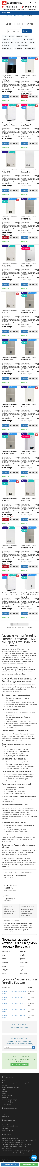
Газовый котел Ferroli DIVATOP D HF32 (9, 359)
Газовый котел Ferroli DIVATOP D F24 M (9, 453)
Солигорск (23, 973)
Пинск (22, 966)
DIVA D (23, 39)
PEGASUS (30, 39)
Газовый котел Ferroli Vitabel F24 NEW (28, 453)
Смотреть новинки (19, 1065)
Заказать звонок (10, 1165)
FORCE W (31, 42)
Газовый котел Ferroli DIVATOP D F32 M (28, 547)
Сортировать (13, 31)
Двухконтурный (23, 45)
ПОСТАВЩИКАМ (6, 1104)
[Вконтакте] (14, 1161)
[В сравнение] (17, 96)
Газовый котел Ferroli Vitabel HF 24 (28, 500)
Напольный (18, 48)
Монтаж (4, 1081)
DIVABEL (11, 36)
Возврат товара (6, 1114)
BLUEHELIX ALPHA (7, 42)
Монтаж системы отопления (10, 1087)
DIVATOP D (16, 39)
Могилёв (5, 962)
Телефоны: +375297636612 (10, 1138)
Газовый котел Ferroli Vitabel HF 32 (9, 265)
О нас (3, 1089)
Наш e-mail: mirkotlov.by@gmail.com (12, 1142)
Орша (4, 966)
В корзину (5, 97)
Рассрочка (5, 1098)
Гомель (4, 959)
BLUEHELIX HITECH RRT (9, 45)
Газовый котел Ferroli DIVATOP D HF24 (28, 359)
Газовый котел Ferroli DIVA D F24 (13, 1003)
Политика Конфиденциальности (11, 1102)
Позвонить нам (29, 1165)
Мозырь (4, 973)
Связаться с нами (7, 1112)
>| (26, 624)
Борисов (23, 951)
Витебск (22, 955)
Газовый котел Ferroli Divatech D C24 (28, 171)
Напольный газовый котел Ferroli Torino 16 (9, 124)
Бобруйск (5, 970)
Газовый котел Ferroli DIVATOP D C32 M (28, 218)
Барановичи (6, 951)
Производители (6, 1124)
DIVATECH (19, 36)
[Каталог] (35, 12)
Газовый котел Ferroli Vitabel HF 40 (9, 171)
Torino (26, 36)
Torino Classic (6, 39)
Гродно (22, 959)
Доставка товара (7, 1095)
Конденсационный (29, 48)
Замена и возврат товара (9, 1100)
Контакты (4, 1091)
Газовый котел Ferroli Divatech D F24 (9, 547)
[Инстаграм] (4, 1161)
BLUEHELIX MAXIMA (21, 42)
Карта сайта (5, 1116)
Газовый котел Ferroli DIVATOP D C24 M (9, 406)
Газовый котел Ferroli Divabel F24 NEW (28, 265)
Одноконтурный (7, 48)
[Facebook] (9, 1161)
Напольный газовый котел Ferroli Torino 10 (28, 124)
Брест (4, 955)
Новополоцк (24, 962)
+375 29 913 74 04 (30, 7)
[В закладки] (14, 96)
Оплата (4, 1093)
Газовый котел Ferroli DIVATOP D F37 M (28, 312)
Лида (21, 970)
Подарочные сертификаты (10, 1126)
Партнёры (5, 1128)
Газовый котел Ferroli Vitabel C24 (9, 312)
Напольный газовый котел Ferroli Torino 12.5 (10, 594)
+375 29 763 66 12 (11, 7)
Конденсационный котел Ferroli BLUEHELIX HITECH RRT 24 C (29, 595)
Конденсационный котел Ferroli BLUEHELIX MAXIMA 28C (10, 78)
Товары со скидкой (7, 1130)
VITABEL (4, 36)
